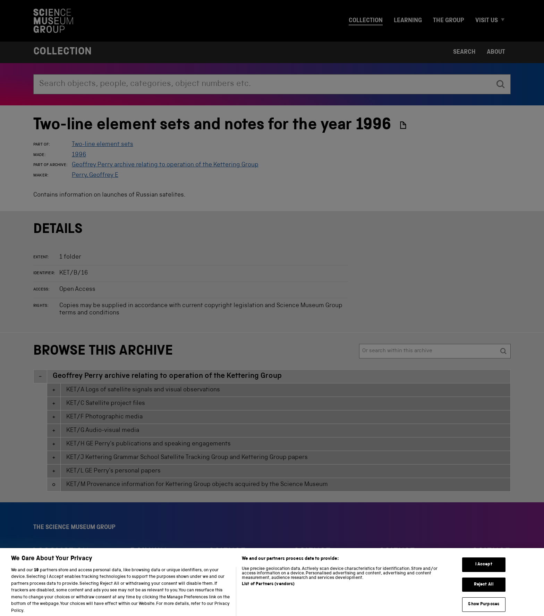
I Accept (483, 571)
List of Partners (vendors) (268, 590)
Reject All (484, 591)
